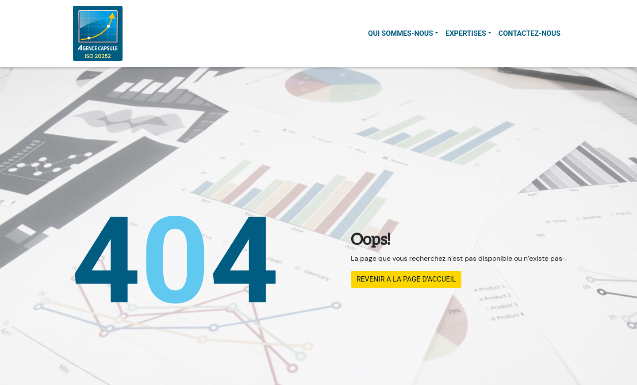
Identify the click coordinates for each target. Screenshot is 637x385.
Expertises (465, 33)
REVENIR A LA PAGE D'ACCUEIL (406, 279)
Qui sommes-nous (400, 33)
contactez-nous (529, 33)
